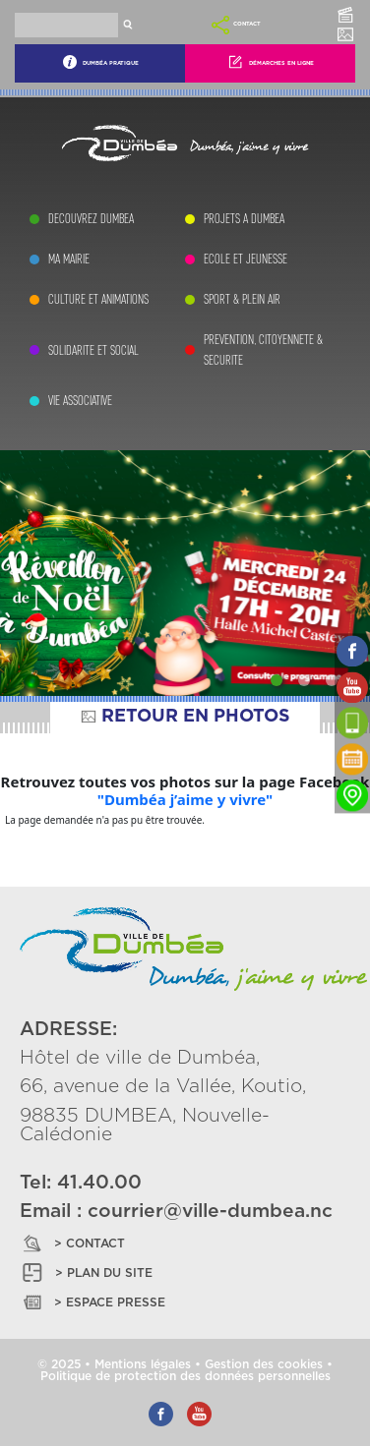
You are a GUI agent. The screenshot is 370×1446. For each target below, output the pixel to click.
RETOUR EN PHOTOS (185, 716)
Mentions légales (142, 1364)
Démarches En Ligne (270, 62)
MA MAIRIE (69, 259)
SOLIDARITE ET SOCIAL (93, 350)
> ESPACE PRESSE (92, 1302)
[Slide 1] (276, 680)
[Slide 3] (332, 680)
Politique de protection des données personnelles (185, 1376)
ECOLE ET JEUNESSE (245, 259)
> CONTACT (72, 1243)
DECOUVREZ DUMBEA (91, 218)
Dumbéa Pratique (100, 62)
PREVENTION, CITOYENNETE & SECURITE (263, 350)
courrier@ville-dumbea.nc (210, 1211)
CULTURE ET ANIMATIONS (98, 299)
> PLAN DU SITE (86, 1272)
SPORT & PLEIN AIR (242, 299)
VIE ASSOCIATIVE (80, 400)
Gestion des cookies (264, 1364)
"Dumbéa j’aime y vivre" (185, 799)
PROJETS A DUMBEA (244, 218)
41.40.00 (99, 1183)
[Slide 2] (304, 680)
